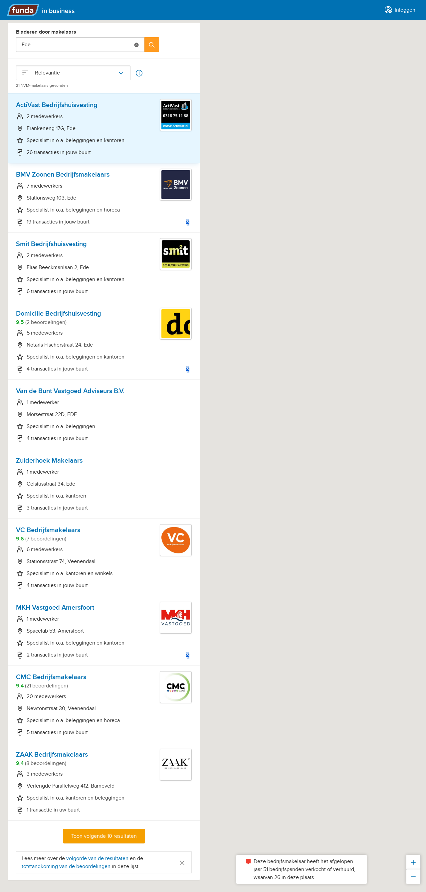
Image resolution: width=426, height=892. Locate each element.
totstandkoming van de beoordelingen (67, 866)
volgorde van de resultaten (97, 858)
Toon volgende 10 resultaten (104, 836)
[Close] (182, 862)
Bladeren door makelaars (46, 32)
